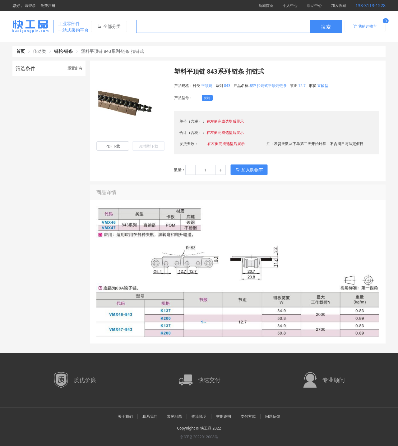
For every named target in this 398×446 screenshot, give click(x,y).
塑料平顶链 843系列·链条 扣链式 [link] (112, 51)
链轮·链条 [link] (63, 51)
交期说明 (223, 416)
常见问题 (174, 416)
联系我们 (149, 416)
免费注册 (47, 5)
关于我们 (125, 416)
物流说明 (199, 416)
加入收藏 (338, 5)
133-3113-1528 (370, 5)
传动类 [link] (39, 51)
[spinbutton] (205, 170)
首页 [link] (20, 51)
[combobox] (239, 26)
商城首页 (265, 5)
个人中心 (290, 5)
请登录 (30, 5)
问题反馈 (272, 416)
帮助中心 (314, 5)
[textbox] (223, 26)
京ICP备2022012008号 (199, 436)
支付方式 (248, 416)
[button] (191, 170)
